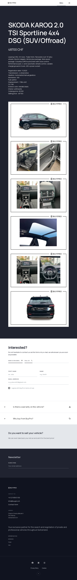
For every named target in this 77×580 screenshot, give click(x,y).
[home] (12, 3)
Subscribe (12, 462)
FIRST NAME (12, 371)
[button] (61, 3)
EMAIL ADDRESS (13, 379)
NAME (42, 371)
